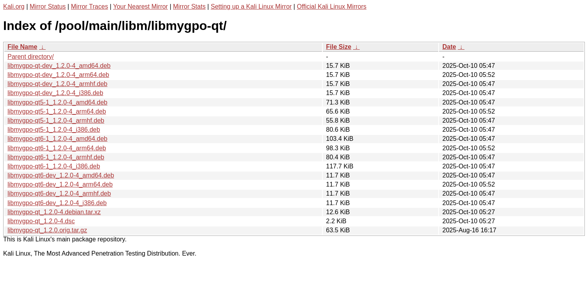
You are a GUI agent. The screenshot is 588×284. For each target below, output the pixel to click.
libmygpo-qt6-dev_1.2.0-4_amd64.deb (60, 175)
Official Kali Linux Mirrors (332, 6)
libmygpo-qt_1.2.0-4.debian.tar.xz (54, 212)
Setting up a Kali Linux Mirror (251, 6)
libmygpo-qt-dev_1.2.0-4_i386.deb (55, 93)
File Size (338, 46)
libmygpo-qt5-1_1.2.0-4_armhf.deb (55, 120)
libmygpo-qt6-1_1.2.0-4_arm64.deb (56, 148)
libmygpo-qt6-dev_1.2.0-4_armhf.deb (59, 193)
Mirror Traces (89, 6)
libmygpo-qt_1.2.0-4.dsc (41, 221)
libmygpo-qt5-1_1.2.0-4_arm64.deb (56, 111)
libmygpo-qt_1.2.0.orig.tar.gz (47, 230)
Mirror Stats (189, 6)
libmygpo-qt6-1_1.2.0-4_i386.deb (53, 166)
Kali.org (13, 6)
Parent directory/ (30, 56)
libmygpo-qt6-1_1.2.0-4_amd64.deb (57, 138)
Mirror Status (48, 6)
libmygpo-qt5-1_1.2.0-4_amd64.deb (57, 102)
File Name (22, 46)
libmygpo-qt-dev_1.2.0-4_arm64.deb (58, 74)
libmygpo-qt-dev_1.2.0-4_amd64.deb (59, 65)
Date (449, 46)
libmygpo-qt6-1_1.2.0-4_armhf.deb (55, 157)
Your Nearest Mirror (140, 6)
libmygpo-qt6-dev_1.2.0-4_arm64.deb (60, 184)
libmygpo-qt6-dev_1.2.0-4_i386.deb (57, 203)
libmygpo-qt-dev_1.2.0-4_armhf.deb (57, 83)
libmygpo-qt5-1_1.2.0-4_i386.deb (53, 129)
